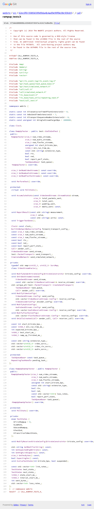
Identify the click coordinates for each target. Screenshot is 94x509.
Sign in (88, 4)
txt (82, 505)
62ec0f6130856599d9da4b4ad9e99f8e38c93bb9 (45, 12)
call (79, 12)
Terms (30, 505)
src (14, 12)
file (57, 23)
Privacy (23, 505)
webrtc (7, 12)
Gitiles (16, 505)
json (89, 505)
